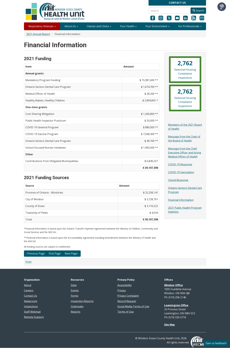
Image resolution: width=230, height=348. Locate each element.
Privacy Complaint (128, 295)
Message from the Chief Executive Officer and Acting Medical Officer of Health (184, 152)
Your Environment (157, 26)
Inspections (31, 306)
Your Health (128, 26)
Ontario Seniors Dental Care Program (185, 190)
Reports (75, 311)
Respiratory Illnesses (42, 26)
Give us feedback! (216, 343)
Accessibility (124, 285)
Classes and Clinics (99, 26)
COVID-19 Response (180, 164)
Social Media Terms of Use (133, 306)
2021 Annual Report (38, 34)
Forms (74, 295)
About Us (71, 26)
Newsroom (30, 301)
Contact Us (30, 295)
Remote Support (34, 317)
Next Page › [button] (72, 253)
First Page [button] (55, 253)
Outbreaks (77, 306)
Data (74, 285)
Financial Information (181, 200)
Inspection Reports (82, 301)
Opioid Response (178, 180)
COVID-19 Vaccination (181, 172)
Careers (28, 290)
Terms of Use (125, 311)
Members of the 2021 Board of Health (185, 126)
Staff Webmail (32, 311)
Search (198, 10)
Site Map (169, 324)
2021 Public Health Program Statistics (185, 210)
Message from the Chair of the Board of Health (184, 138)
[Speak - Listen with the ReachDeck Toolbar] (221, 6)
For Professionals (190, 26)
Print (28, 262)
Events (75, 290)
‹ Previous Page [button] (35, 253)
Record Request (126, 301)
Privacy (121, 290)
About (27, 285)
